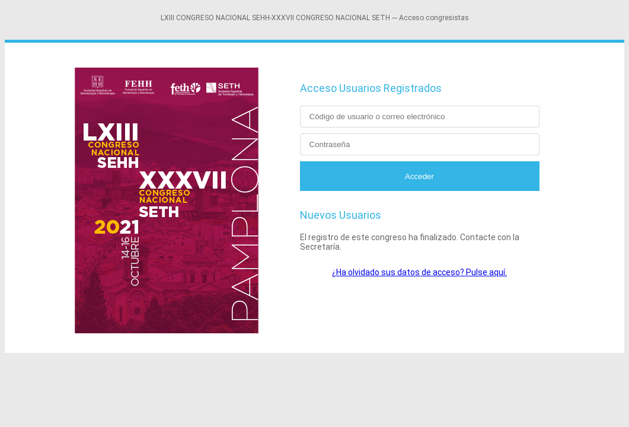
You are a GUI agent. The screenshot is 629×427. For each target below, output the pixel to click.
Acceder (419, 176)
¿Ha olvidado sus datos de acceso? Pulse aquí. (419, 272)
